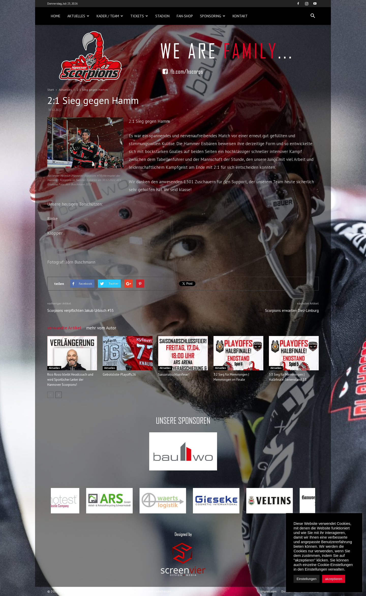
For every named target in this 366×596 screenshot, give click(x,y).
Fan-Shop (185, 16)
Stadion (162, 16)
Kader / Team (110, 16)
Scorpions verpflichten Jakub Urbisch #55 (80, 310)
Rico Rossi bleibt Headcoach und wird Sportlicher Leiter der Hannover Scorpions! (70, 379)
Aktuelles (78, 16)
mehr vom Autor (101, 328)
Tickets (139, 16)
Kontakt (240, 16)
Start (50, 89)
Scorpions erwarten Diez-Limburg (292, 310)
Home (55, 16)
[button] (313, 16)
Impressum (269, 591)
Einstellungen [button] (306, 579)
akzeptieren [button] (333, 579)
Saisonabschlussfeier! (173, 374)
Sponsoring (212, 16)
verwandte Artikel (64, 328)
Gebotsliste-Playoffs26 (119, 374)
